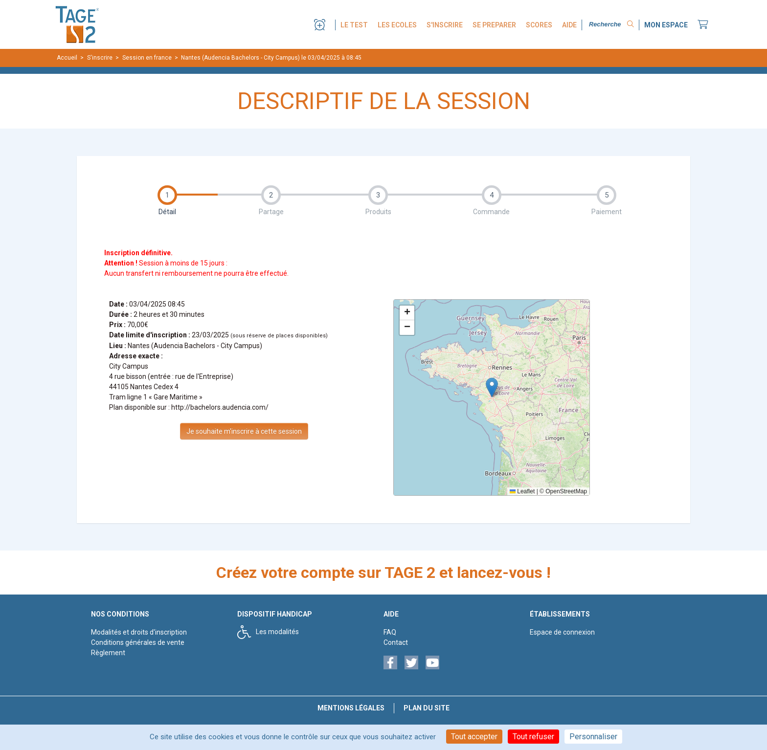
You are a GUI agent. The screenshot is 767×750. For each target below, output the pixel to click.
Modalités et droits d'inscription (139, 632)
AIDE (569, 25)
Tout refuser (533, 736)
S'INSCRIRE (445, 25)
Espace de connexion (562, 632)
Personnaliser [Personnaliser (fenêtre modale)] (593, 736)
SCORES (539, 25)
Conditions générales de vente (137, 642)
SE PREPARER (494, 25)
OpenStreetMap (566, 491)
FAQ (390, 632)
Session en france (147, 57)
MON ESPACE (666, 25)
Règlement (108, 653)
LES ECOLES (397, 25)
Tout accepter (474, 736)
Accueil (67, 57)
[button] (492, 387)
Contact (396, 642)
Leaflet (522, 491)
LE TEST (354, 25)
